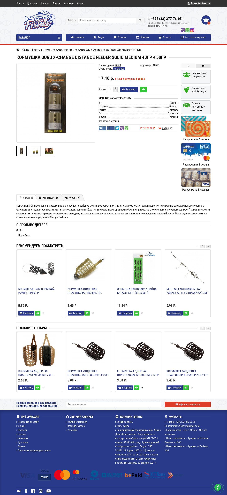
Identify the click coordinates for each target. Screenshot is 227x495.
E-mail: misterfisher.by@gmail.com (182, 426)
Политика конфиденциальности (33, 450)
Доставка (32, 3)
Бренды (56, 3)
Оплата (20, 3)
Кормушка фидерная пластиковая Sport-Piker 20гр (88, 373)
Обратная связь (124, 422)
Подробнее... (24, 235)
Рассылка (72, 430)
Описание (26, 197)
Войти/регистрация (76, 422)
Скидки (164, 37)
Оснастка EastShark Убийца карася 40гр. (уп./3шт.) (137, 290)
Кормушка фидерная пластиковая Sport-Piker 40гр (187, 373)
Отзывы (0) (72, 197)
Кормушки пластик (62, 49)
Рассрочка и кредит (193, 37)
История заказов (75, 426)
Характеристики (49, 197)
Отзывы (120, 37)
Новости (45, 3)
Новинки (77, 37)
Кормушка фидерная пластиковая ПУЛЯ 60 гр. (85, 290)
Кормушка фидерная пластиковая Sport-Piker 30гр (138, 373)
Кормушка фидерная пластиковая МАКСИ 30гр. (36, 373)
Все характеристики (109, 121)
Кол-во (102, 89)
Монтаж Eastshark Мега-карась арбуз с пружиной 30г (187, 290)
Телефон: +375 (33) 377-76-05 (180, 422)
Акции (80, 3)
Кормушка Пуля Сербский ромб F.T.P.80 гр (36, 290)
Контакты (69, 3)
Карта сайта (122, 426)
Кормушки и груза (41, 49)
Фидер (25, 49)
